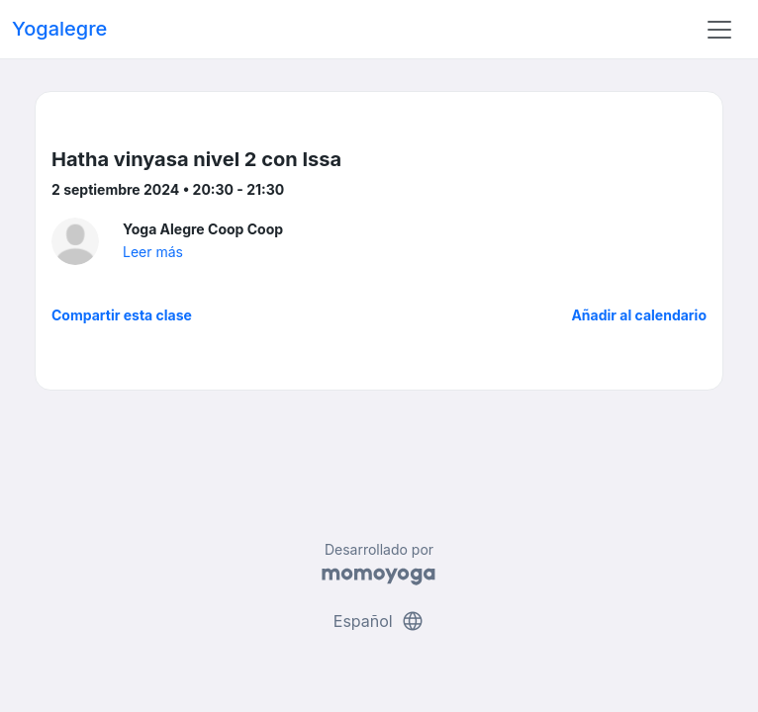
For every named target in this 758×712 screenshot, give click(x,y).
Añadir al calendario (639, 315)
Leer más (153, 251)
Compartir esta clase (121, 315)
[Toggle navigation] (719, 29)
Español (379, 621)
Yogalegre (59, 29)
